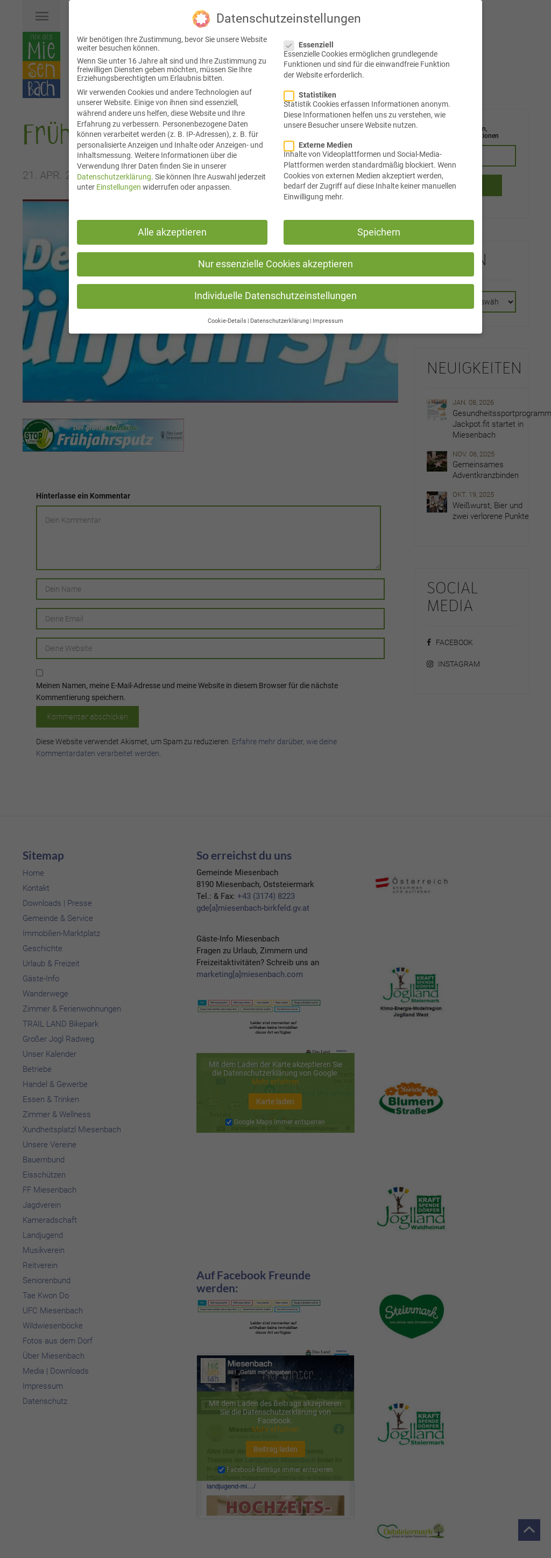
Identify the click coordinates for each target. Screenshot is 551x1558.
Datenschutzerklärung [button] (279, 319)
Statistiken (313, 93)
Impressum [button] (328, 319)
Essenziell (312, 42)
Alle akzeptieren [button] (172, 230)
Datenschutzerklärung (114, 174)
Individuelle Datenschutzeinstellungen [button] (275, 293)
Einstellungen (118, 185)
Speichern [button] (378, 230)
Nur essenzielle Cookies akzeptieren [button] (275, 262)
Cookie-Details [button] (227, 319)
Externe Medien (321, 143)
